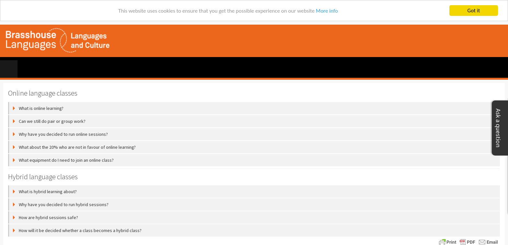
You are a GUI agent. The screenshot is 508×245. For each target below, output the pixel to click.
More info (327, 10)
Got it (474, 10)
